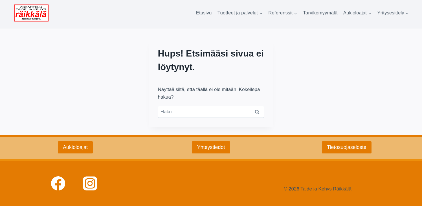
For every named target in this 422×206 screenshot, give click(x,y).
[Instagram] (90, 183)
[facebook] (58, 183)
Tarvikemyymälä (320, 13)
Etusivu (204, 13)
